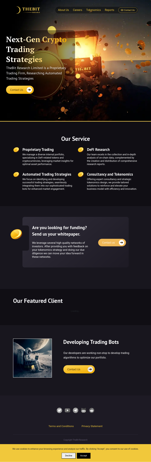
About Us (63, 10)
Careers (77, 10)
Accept (83, 455)
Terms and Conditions (61, 426)
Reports (109, 10)
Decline (68, 455)
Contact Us (128, 10)
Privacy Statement (92, 426)
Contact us (108, 242)
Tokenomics (93, 10)
